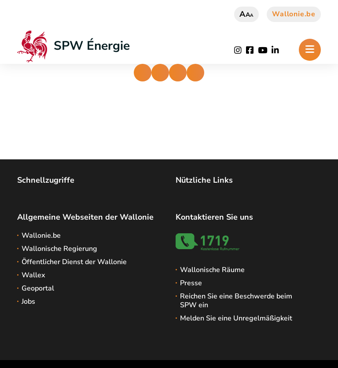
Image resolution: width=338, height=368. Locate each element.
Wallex (33, 275)
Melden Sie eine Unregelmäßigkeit (236, 318)
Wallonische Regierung (59, 248)
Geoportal (38, 288)
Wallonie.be (294, 14)
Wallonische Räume (212, 269)
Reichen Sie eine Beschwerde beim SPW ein (236, 300)
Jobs (28, 301)
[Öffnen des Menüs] (310, 50)
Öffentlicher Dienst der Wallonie (74, 262)
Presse (191, 283)
